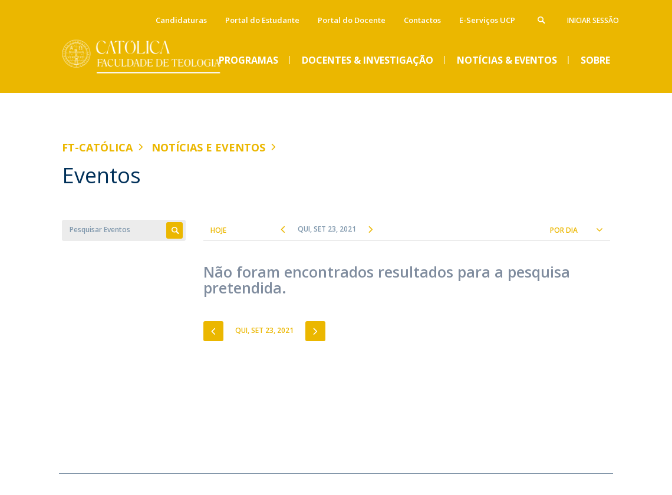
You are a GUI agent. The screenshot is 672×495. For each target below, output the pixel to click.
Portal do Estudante (262, 20)
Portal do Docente (352, 20)
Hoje (218, 230)
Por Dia (564, 230)
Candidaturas (181, 20)
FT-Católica (97, 147)
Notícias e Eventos (208, 147)
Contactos (422, 20)
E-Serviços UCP (487, 20)
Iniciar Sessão (593, 20)
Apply (174, 230)
